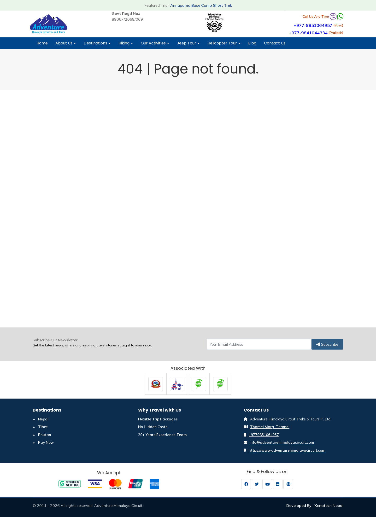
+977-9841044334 (308, 33)
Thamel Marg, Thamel (269, 427)
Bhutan (42, 434)
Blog (252, 43)
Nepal (40, 419)
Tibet (40, 427)
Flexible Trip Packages (158, 419)
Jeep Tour (188, 44)
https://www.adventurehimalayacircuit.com (287, 450)
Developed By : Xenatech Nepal (314, 505)
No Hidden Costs (152, 427)
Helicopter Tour (224, 44)
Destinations (97, 44)
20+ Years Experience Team (162, 434)
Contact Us (274, 43)
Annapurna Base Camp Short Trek (201, 5)
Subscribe (327, 344)
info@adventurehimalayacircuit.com (282, 442)
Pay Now (43, 442)
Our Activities (155, 44)
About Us (65, 44)
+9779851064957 (264, 434)
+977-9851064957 (313, 25)
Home (42, 43)
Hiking (125, 44)
